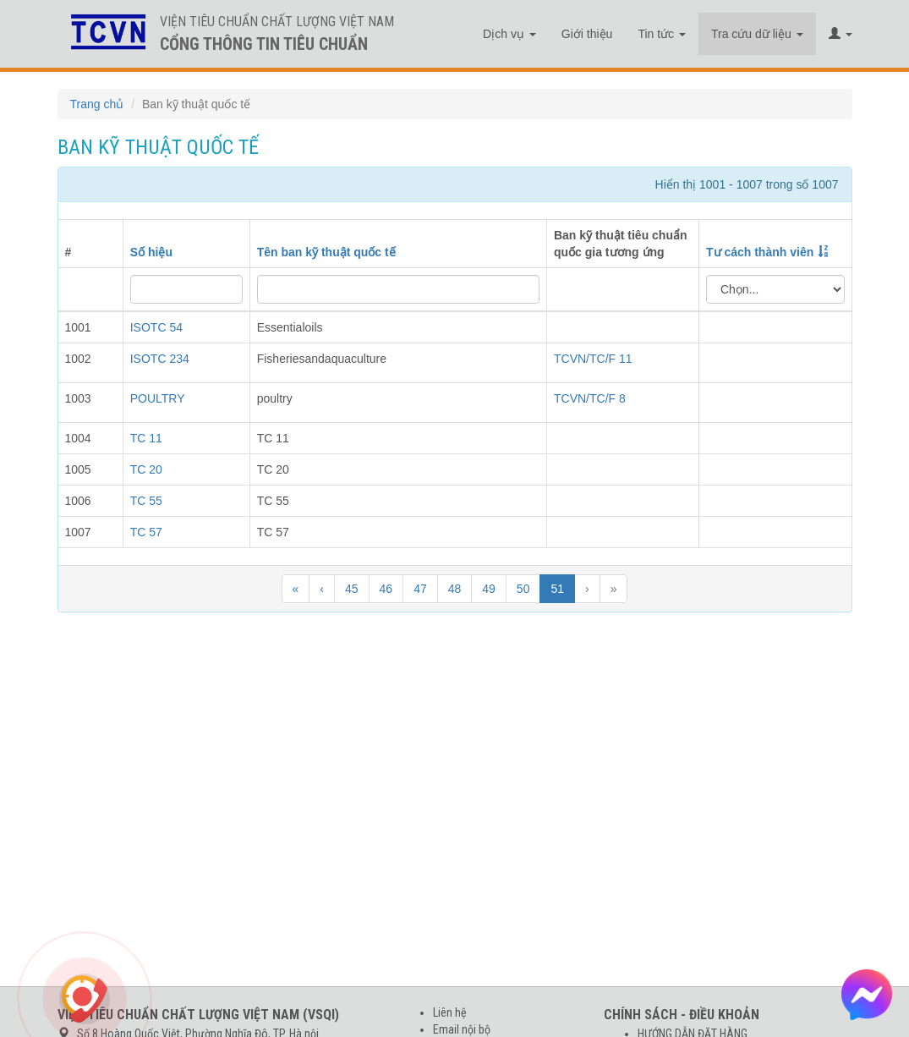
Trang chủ (97, 104)
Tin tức (662, 34)
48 (455, 588)
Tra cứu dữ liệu (757, 34)
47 (420, 588)
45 (352, 588)
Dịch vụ (509, 34)
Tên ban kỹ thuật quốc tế (326, 252)
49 (489, 588)
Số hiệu (151, 252)
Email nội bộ (461, 1029)
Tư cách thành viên (759, 252)
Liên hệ (450, 1012)
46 (386, 588)
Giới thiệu (587, 34)
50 (523, 588)
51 (557, 588)
